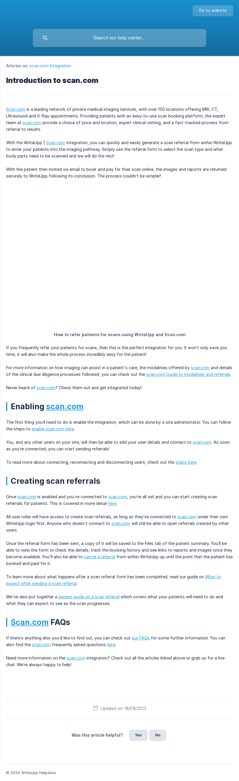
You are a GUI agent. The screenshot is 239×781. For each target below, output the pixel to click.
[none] (213, 10)
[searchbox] (119, 38)
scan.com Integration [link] (50, 65)
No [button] (157, 735)
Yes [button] (138, 735)
